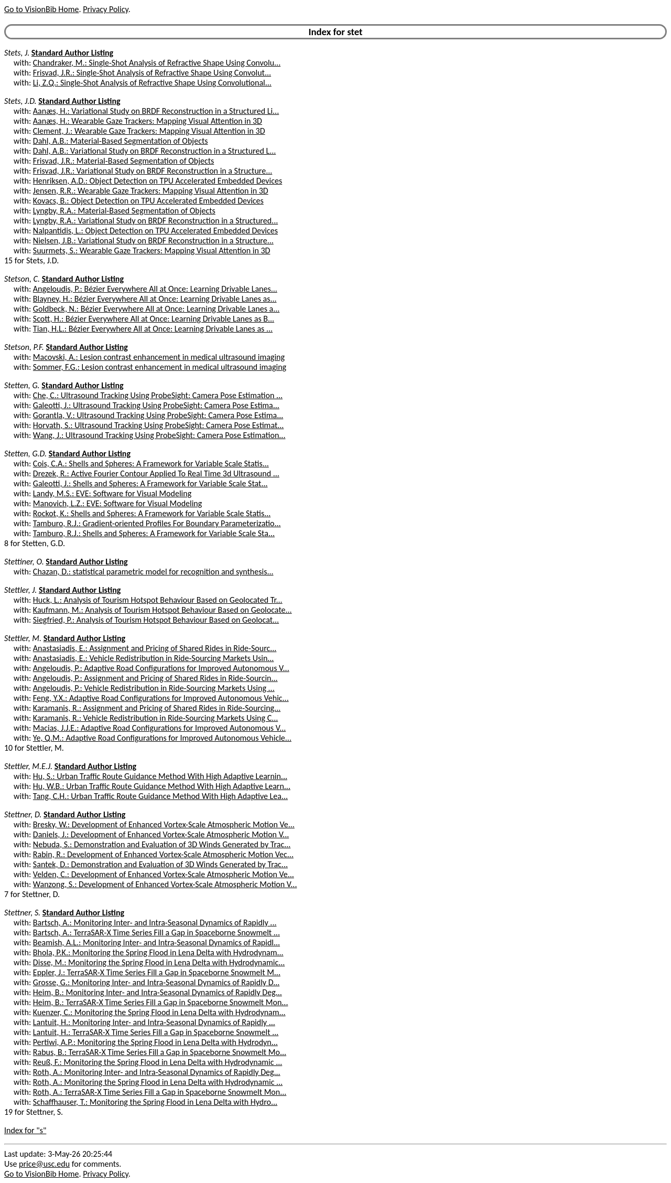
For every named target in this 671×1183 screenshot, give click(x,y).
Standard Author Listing (72, 53)
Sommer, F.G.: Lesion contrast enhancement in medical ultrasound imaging (159, 367)
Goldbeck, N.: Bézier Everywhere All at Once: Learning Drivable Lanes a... (156, 309)
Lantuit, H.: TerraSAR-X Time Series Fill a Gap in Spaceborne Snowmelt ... (155, 1032)
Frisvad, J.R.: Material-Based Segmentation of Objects (123, 161)
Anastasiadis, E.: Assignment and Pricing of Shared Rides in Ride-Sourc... (155, 648)
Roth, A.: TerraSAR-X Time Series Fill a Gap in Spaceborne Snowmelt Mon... (159, 1092)
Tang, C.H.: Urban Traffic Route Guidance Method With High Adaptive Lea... (160, 796)
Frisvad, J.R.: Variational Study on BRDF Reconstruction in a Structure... (152, 171)
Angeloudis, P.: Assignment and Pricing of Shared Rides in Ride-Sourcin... (155, 678)
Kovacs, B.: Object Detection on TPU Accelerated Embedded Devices (148, 201)
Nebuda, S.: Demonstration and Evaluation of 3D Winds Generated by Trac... (161, 844)
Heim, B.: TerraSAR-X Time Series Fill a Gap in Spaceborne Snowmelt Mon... (160, 1002)
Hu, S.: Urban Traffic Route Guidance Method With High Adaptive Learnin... (160, 776)
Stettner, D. (22, 814)
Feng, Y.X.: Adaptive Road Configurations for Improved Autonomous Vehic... (161, 698)
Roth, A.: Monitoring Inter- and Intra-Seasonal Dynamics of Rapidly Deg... (156, 1072)
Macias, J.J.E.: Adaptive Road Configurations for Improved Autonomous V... (159, 728)
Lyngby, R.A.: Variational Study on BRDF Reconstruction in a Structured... (155, 221)
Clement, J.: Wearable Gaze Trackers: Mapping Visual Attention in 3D (149, 131)
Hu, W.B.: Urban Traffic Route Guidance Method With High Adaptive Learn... (161, 786)
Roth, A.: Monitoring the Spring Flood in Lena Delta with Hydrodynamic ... (158, 1082)
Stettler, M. (22, 638)
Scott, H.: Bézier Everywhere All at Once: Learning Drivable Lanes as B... (153, 319)
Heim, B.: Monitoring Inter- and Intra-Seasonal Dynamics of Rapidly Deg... (157, 992)
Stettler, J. (20, 590)
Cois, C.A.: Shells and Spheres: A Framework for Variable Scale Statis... (151, 463)
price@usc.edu (44, 1164)
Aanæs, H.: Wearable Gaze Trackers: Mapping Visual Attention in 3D (147, 121)
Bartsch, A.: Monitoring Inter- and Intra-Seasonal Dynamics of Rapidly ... (155, 923)
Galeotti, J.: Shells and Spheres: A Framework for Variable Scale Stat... (150, 483)
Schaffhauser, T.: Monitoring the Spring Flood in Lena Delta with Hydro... (155, 1102)
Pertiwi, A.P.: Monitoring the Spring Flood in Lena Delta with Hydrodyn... (155, 1042)
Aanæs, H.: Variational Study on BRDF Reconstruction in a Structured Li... (156, 111)
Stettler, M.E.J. (28, 766)
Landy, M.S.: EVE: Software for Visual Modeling (112, 493)
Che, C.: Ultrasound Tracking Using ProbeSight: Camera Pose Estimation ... (158, 395)
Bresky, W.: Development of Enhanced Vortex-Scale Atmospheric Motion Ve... (164, 824)
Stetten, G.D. (25, 454)
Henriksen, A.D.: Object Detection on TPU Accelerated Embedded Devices (157, 181)
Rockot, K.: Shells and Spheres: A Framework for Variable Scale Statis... (151, 513)
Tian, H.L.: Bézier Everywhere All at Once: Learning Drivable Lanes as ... (153, 329)
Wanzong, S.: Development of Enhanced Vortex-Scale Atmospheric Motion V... (165, 884)
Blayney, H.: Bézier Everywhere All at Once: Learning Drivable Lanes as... (155, 299)
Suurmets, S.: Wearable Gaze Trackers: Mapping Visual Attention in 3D (151, 250)
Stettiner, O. (24, 562)
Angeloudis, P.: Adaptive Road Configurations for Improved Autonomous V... (161, 668)
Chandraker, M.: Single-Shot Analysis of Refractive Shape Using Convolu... (156, 63)
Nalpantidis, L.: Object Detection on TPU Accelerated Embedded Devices (155, 231)
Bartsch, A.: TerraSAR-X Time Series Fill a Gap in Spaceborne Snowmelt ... (156, 932)
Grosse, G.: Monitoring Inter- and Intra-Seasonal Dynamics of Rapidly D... (156, 982)
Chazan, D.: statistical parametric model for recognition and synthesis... (153, 572)
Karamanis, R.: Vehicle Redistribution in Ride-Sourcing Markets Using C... (155, 718)
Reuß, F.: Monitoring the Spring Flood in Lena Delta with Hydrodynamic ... (157, 1062)
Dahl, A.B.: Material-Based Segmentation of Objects (120, 141)
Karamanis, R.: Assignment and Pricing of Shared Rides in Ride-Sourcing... (156, 708)
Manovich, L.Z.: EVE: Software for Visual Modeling (117, 503)
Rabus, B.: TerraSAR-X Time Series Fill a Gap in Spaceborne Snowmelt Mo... (159, 1052)
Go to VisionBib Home (41, 9)
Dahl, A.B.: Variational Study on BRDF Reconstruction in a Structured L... (154, 151)
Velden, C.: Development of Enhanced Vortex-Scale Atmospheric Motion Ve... (163, 874)
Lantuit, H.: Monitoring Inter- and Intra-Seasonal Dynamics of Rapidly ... (154, 1022)
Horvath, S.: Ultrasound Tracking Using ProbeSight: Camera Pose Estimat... (158, 425)
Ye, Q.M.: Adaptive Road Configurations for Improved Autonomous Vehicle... (162, 738)
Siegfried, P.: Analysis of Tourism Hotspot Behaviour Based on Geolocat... (156, 620)
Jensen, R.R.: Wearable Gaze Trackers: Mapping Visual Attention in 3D (150, 191)
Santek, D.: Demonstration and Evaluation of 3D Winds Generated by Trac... (160, 864)
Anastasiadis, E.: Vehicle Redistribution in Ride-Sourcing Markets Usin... (153, 658)
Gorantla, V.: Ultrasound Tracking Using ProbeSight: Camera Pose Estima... (158, 415)
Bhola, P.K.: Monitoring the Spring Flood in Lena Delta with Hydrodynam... (158, 952)
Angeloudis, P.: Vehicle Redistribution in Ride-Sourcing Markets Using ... (154, 688)
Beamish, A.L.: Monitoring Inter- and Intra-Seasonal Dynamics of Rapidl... (156, 942)
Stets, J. (16, 53)
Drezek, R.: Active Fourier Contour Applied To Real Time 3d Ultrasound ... (156, 473)
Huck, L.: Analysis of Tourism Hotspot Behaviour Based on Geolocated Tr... (158, 600)
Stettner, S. (22, 913)
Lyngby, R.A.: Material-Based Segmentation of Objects (124, 211)
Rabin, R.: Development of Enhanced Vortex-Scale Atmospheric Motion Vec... (163, 854)
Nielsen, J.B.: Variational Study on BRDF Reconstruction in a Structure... (153, 241)
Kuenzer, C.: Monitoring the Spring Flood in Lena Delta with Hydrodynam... (159, 1012)
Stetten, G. (22, 385)
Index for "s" (25, 1130)
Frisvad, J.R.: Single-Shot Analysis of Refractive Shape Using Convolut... (152, 73)
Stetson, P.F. (24, 347)
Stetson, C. (22, 279)
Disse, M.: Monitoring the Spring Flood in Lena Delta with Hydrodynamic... (159, 962)
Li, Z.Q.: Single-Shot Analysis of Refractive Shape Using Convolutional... (152, 83)
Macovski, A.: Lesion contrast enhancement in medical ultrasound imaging (159, 357)
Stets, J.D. (20, 101)
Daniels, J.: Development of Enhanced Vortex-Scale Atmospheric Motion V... (161, 834)
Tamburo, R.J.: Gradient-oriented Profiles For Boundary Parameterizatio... (157, 523)
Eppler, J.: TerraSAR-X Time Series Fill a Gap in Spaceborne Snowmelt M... (156, 972)
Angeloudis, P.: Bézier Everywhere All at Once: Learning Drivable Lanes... (155, 289)
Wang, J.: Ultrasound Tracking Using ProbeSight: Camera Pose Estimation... (159, 435)
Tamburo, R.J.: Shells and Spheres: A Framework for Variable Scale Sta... (154, 533)
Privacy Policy (105, 9)
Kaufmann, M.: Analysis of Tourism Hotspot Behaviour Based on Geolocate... (162, 610)
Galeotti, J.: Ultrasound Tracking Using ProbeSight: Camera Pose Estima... (156, 405)
